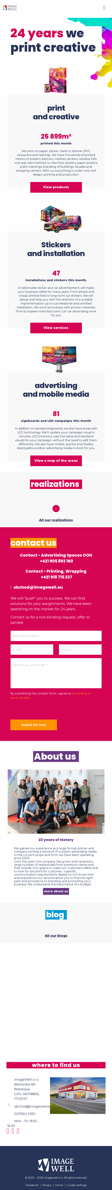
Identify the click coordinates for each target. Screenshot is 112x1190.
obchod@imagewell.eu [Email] (32, 1106)
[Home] (10, 7)
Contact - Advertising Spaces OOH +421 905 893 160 (56, 558)
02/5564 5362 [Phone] (25, 1114)
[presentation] (37, 710)
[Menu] (104, 7)
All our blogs (56, 936)
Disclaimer (32, 1185)
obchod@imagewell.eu (36, 587)
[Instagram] (8, 1132)
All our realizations (56, 520)
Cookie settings (77, 1185)
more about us (56, 891)
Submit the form (33, 725)
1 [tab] (56, 508)
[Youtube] (19, 1132)
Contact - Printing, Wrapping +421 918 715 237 (56, 574)
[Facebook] (14, 1132)
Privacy (46, 1185)
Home (59, 1185)
